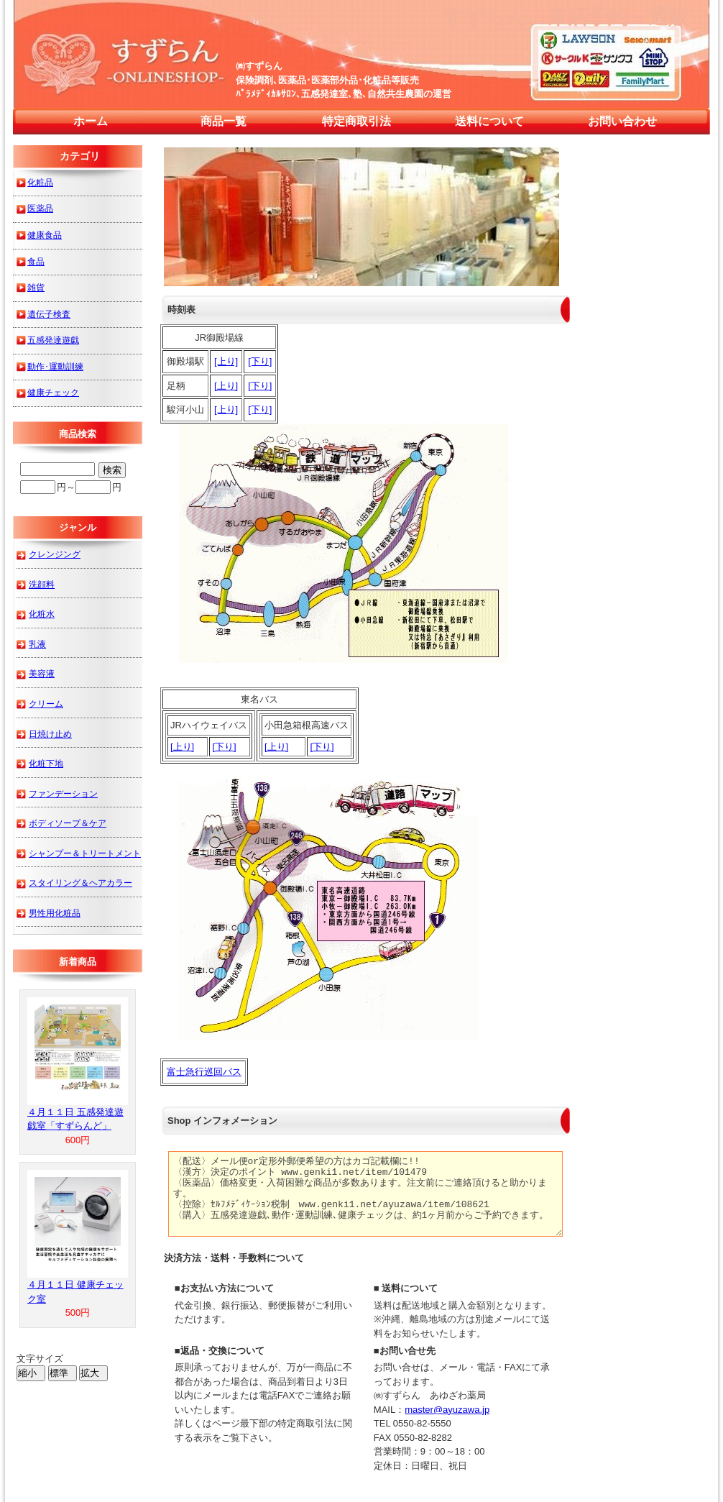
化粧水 (42, 613)
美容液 (42, 673)
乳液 (37, 644)
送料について (489, 121)
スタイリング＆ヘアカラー (80, 882)
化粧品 (40, 182)
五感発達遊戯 (53, 339)
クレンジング (54, 554)
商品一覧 (224, 121)
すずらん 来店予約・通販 (566, 17)
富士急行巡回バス (204, 1071)
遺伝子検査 (48, 314)
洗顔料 (42, 584)
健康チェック (53, 392)
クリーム (46, 703)
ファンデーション (63, 793)
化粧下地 (46, 763)
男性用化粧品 (54, 912)
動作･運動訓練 (55, 366)
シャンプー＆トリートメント (85, 853)
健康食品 (44, 234)
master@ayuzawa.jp (447, 1409)
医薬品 (40, 208)
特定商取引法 (356, 121)
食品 (36, 261)
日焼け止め (50, 733)
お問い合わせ (622, 121)
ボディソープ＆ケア (67, 823)
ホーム (90, 121)
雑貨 (36, 287)
